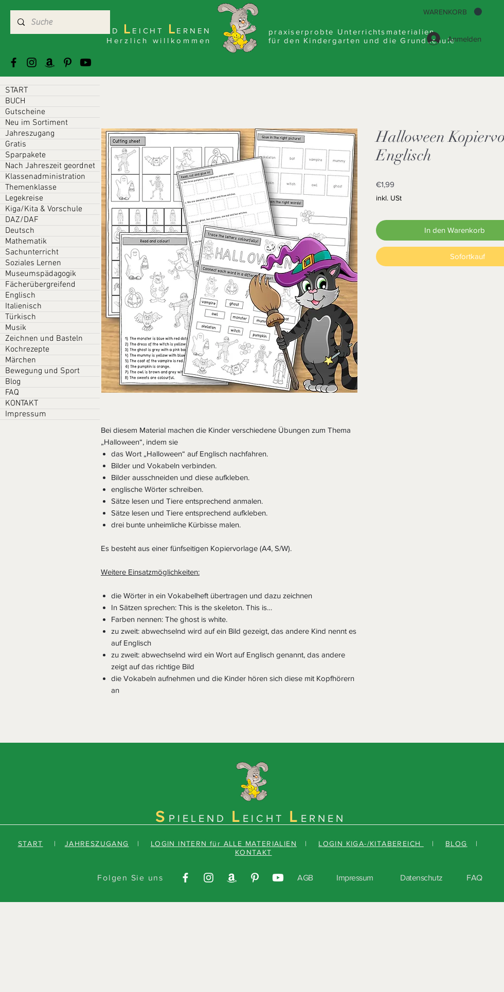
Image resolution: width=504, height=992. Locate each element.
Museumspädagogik (40, 274)
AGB (305, 877)
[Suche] (59, 22)
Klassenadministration (45, 177)
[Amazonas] (49, 62)
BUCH (15, 101)
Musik (15, 328)
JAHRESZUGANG (97, 843)
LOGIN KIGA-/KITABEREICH (371, 843)
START (16, 90)
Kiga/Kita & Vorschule (43, 209)
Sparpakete (25, 155)
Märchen (20, 360)
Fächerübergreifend (40, 285)
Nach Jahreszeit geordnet (50, 166)
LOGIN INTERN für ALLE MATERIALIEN (224, 843)
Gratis (15, 144)
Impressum (25, 414)
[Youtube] (85, 62)
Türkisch (20, 317)
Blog (13, 382)
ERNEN (323, 818)
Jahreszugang (30, 133)
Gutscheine (25, 112)
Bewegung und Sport (42, 371)
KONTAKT (21, 403)
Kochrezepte (27, 349)
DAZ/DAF (22, 220)
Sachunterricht (32, 252)
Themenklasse (31, 187)
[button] (452, 12)
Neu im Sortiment (36, 123)
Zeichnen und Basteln (44, 339)
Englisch (20, 295)
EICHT (266, 818)
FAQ (12, 393)
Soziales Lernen (33, 263)
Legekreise (24, 198)
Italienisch (23, 306)
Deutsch (19, 231)
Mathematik (26, 241)
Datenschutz (421, 877)
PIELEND (200, 818)
